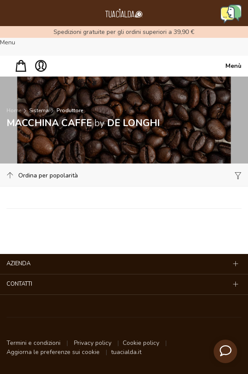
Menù (233, 66)
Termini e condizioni (34, 343)
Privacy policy (93, 343)
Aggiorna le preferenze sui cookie (54, 352)
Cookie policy (142, 343)
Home (14, 110)
